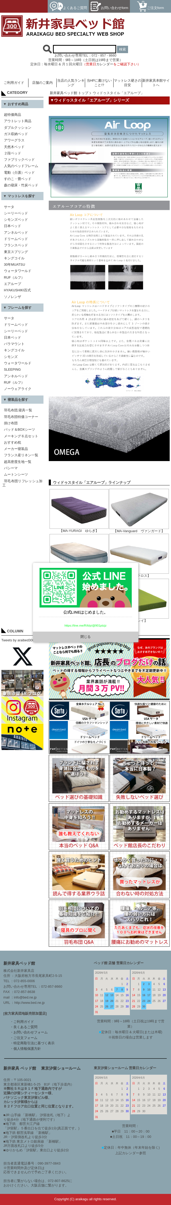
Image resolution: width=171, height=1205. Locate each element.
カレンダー (104, 64)
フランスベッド (16, 245)
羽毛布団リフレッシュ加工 (22, 483)
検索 (122, 49)
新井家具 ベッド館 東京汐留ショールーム (42, 1068)
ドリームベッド (16, 239)
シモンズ (11, 357)
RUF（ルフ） (14, 277)
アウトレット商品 (17, 121)
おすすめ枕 (12, 442)
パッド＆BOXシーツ (19, 429)
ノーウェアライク (17, 389)
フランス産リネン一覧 (21, 455)
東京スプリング (16, 252)
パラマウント (14, 344)
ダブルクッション (17, 128)
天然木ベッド (14, 147)
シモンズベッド (16, 220)
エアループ (12, 284)
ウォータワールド (17, 271)
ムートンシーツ (16, 474)
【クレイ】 (139, 619)
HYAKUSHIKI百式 (17, 290)
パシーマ (11, 468)
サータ (9, 207)
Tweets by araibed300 (17, 640)
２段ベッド (12, 153)
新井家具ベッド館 (19, 963)
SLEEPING (12, 369)
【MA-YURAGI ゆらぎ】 (79, 529)
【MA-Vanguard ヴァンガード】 (139, 529)
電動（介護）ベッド (19, 172)
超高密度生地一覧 (17, 462)
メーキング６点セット (21, 436)
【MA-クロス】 (139, 574)
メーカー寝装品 (16, 449)
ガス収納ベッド (16, 134)
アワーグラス (14, 140)
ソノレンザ (12, 297)
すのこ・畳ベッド (17, 179)
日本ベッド (12, 226)
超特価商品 (12, 115)
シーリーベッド (16, 213)
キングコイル (14, 258)
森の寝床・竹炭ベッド (21, 185)
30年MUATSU (14, 264)
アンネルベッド (16, 232)
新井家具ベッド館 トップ (69, 93)
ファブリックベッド (19, 160)
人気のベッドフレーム (21, 166)
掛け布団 (11, 423)
